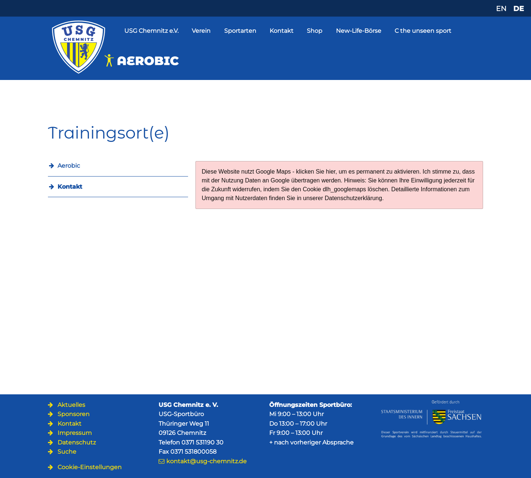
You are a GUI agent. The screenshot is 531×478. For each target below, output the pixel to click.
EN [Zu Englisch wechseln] (501, 8)
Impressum (75, 432)
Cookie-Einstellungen (90, 467)
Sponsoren (74, 414)
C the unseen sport (423, 30)
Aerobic (69, 165)
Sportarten (240, 30)
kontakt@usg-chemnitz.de (206, 461)
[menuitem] (118, 186)
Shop (314, 30)
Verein (201, 30)
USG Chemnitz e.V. (151, 30)
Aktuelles (71, 404)
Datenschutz (77, 442)
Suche (67, 451)
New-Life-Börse (358, 30)
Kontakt (282, 30)
